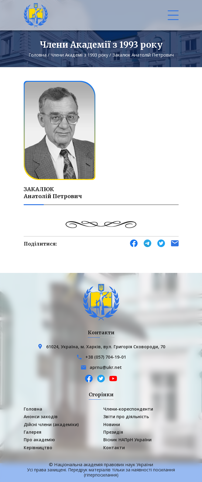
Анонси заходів (41, 416)
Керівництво (38, 447)
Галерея (32, 432)
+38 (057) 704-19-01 (105, 357)
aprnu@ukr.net (106, 367)
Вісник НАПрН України (127, 439)
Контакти (114, 447)
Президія (113, 432)
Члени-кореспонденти (128, 408)
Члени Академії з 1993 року (79, 55)
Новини (111, 424)
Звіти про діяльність (126, 416)
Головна (36, 55)
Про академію (39, 439)
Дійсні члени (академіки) (51, 424)
